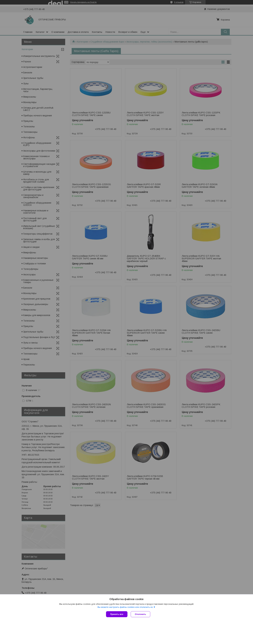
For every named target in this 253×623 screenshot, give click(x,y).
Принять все (116, 614)
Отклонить (140, 614)
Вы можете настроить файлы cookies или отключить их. (125, 607)
